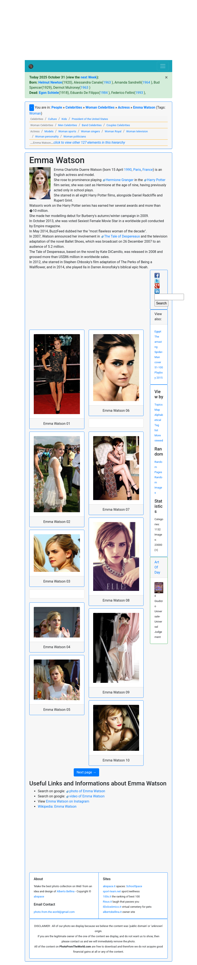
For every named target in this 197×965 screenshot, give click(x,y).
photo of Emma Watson (87, 791)
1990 (128, 170)
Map (157, 409)
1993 (139, 93)
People (56, 107)
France (148, 170)
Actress (124, 107)
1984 (104, 93)
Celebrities (74, 107)
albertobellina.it (112, 911)
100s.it (107, 896)
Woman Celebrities (100, 107)
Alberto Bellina (66, 891)
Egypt (157, 331)
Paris (137, 170)
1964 (146, 82)
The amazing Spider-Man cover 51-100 (158, 352)
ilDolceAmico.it (112, 906)
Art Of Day (157, 567)
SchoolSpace (134, 886)
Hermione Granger (120, 180)
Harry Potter (156, 180)
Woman (35, 113)
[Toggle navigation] (163, 66)
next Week (89, 77)
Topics (158, 404)
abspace (39, 896)
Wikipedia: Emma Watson (57, 806)
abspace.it (109, 886)
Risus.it (107, 901)
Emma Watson (144, 107)
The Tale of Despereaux (122, 236)
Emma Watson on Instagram (67, 801)
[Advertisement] (98, 30)
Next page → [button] (86, 772)
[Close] (166, 77)
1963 (107, 82)
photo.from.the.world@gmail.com (54, 911)
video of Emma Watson (86, 796)
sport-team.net (112, 891)
